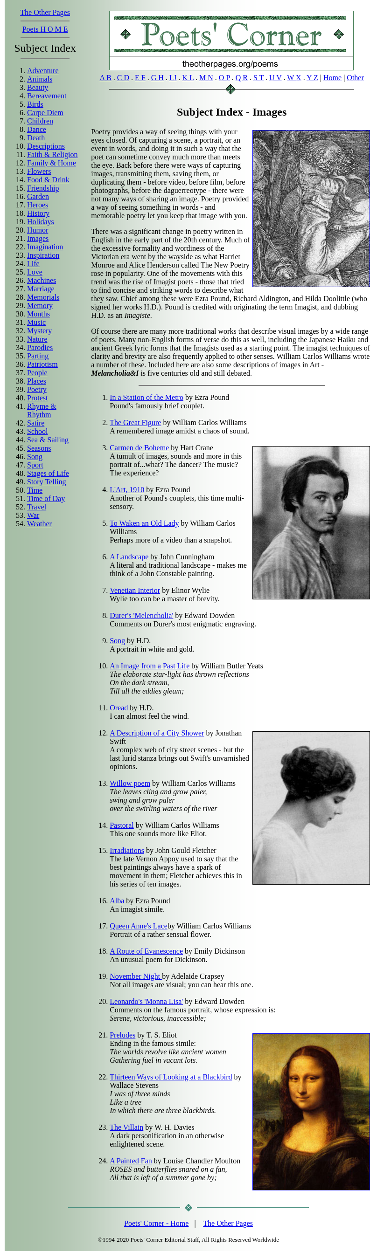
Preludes (122, 1035)
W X (294, 78)
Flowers (39, 171)
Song (34, 457)
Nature (37, 339)
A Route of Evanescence (146, 951)
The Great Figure (135, 422)
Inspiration (43, 255)
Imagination (45, 247)
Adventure (43, 71)
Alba (117, 901)
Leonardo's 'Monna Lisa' (146, 1001)
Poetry (37, 389)
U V (275, 78)
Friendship (43, 188)
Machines (41, 280)
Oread (119, 708)
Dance (36, 129)
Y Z (312, 78)
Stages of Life (48, 473)
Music (36, 322)
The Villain (126, 1127)
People (37, 373)
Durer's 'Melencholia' (141, 615)
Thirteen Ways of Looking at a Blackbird (171, 1077)
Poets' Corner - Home (156, 1223)
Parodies (40, 347)
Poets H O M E (45, 29)
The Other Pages (45, 12)
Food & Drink (48, 180)
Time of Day (46, 498)
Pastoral (122, 825)
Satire (35, 423)
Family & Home (51, 163)
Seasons (39, 448)
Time (34, 490)
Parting (38, 356)
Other (355, 78)
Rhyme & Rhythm (41, 410)
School (37, 431)
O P (224, 78)
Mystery (39, 331)
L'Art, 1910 (127, 490)
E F (140, 78)
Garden (38, 196)
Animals (39, 79)
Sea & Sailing (48, 440)
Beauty (37, 87)
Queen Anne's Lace (139, 926)
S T (258, 78)
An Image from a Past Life (149, 666)
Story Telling (46, 482)
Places (36, 381)
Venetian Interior (135, 590)
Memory (40, 305)
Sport (35, 465)
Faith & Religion (52, 154)
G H (157, 78)
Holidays (40, 222)
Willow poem (130, 783)
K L (188, 78)
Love (34, 272)
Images (38, 238)
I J (173, 78)
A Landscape (129, 557)
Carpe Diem (45, 113)
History (38, 213)
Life (33, 264)
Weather (39, 524)
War (33, 515)
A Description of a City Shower (157, 733)
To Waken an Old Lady (144, 523)
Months (38, 314)
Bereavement (46, 96)
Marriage (41, 289)
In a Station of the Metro (146, 397)
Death (36, 138)
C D (123, 78)
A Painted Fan (131, 1161)
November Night (136, 976)
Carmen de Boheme (139, 448)
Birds (35, 104)
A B (105, 78)
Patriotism (42, 364)
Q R (242, 78)
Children (40, 121)
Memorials (43, 297)
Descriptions (46, 146)
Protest (37, 398)
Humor (37, 230)
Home (332, 78)
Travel (36, 507)
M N (206, 78)
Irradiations (127, 850)
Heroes (37, 205)
